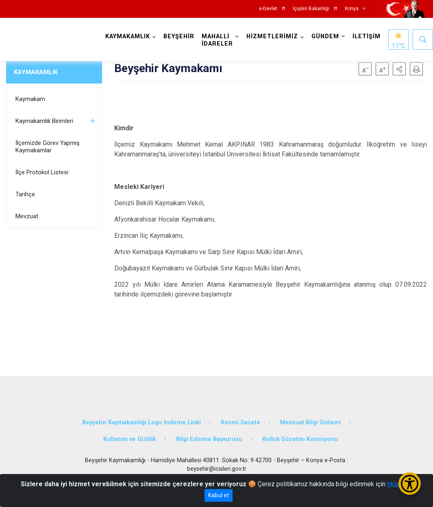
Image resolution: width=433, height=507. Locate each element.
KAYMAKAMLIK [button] (127, 36)
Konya (352, 8)
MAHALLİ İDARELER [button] (217, 40)
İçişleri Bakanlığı (311, 8)
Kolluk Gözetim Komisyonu (300, 438)
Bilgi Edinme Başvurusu (209, 438)
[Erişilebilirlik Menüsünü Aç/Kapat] (409, 483)
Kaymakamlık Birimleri (44, 121)
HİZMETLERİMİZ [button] (272, 36)
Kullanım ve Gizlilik (129, 438)
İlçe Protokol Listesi (41, 172)
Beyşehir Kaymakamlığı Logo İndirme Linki (141, 421)
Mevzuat (26, 216)
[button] (399, 68)
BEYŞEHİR (178, 36)
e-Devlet (268, 8)
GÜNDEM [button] (325, 36)
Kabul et (218, 495)
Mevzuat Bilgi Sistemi (310, 421)
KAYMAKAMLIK (36, 72)
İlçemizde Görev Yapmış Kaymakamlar (47, 146)
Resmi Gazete (240, 421)
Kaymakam (30, 99)
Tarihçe (25, 194)
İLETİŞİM (366, 36)
